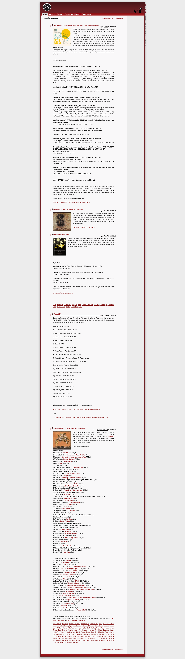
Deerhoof (56, 202)
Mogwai (74, 305)
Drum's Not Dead (65, 595)
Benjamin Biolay (108, 630)
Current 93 (86, 634)
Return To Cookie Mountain (77, 587)
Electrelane (67, 305)
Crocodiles (74, 307)
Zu (64, 634)
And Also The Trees (82, 640)
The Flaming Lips (66, 626)
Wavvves (64, 542)
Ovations (67, 494)
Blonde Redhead (87, 305)
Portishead (110, 636)
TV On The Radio (101, 638)
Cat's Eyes (104, 305)
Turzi (73, 634)
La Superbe (71, 511)
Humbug (69, 519)
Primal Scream (66, 640)
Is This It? (66, 562)
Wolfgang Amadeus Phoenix (71, 478)
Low (79, 305)
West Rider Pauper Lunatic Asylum (74, 457)
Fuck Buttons (83, 630)
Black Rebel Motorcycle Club (62, 638)
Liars (73, 640)
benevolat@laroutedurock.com (63, 293)
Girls (100, 624)
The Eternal (67, 453)
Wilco (104, 636)
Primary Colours (69, 459)
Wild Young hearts (71, 538)
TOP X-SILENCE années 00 (75, 620)
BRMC (77, 581)
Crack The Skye (68, 546)
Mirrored (64, 606)
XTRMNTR (69, 591)
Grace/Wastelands (71, 533)
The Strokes (68, 636)
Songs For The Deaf (79, 566)
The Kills (96, 305)
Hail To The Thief (69, 593)
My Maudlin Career (73, 473)
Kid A (64, 564)
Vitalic (62, 632)
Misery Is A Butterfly (74, 583)
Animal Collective (74, 624)
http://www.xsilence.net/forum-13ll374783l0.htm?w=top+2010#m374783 (76, 409)
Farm (65, 507)
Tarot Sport (69, 504)
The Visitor (69, 531)
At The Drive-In (90, 638)
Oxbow (103, 640)
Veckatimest (67, 461)
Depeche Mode (95, 640)
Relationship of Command (75, 585)
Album (60, 463)
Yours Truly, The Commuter (73, 490)
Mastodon (79, 634)
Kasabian (65, 624)
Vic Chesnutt (77, 626)
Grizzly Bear (94, 624)
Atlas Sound (99, 626)
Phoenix (106, 626)
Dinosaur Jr (76, 227)
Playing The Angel (72, 600)
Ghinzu (99, 630)
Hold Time (66, 552)
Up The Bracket (70, 573)
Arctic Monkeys (70, 632)
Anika (80, 307)
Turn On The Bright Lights (69, 569)
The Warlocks (73, 628)
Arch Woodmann (73, 202)
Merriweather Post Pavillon (76, 455)
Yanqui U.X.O (81, 610)
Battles (68, 307)
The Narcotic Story (67, 604)
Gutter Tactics (65, 521)
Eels (92, 632)
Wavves (68, 634)
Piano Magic (105, 628)
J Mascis (84, 227)
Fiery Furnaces (72, 630)
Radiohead (60, 636)
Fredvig (110, 436)
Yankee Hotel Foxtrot (66, 575)
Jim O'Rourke (99, 632)
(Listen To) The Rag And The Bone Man (82, 597)
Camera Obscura (88, 626)
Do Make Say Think (93, 628)
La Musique (69, 500)
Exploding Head (78, 467)
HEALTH (56, 632)
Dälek (78, 632)
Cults (54, 305)
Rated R (75, 571)
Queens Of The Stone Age (82, 636)
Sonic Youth (85, 624)
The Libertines (96, 636)
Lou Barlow (91, 227)
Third (65, 579)
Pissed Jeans (85, 632)
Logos (66, 475)
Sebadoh (60, 305)
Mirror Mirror (65, 509)
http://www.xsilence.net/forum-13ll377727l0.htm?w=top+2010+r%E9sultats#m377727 (80, 417)
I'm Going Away (74, 502)
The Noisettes (57, 634)
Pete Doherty (109, 632)
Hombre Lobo (64, 529)
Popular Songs (69, 498)
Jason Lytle (82, 628)
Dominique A (62, 630)
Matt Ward (102, 634)
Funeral (68, 560)
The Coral (66, 608)
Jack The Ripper (85, 202)
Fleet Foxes (61, 307)
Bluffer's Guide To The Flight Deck (82, 589)
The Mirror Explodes (72, 486)
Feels (68, 577)
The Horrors (57, 624)
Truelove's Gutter (72, 484)
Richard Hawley (62, 628)
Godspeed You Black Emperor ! (67, 642)
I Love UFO (63, 202)
